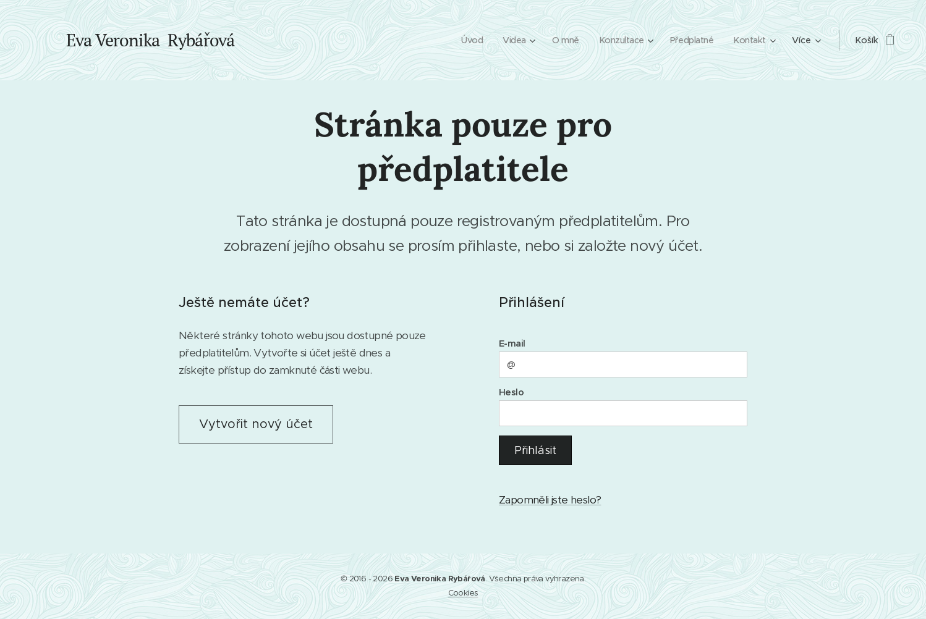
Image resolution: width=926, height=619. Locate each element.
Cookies (463, 592)
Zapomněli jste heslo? (550, 500)
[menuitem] (464, 40)
